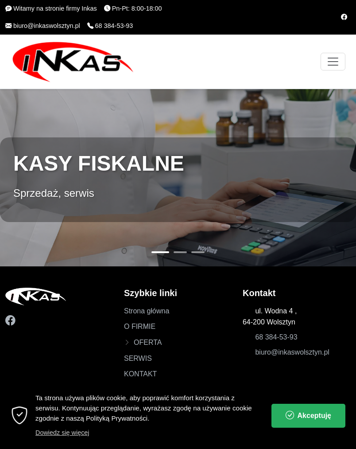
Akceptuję (308, 422)
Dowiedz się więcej (62, 439)
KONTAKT (140, 374)
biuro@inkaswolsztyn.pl (292, 352)
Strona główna (146, 311)
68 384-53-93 (276, 337)
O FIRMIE (139, 326)
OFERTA (148, 342)
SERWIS (138, 358)
